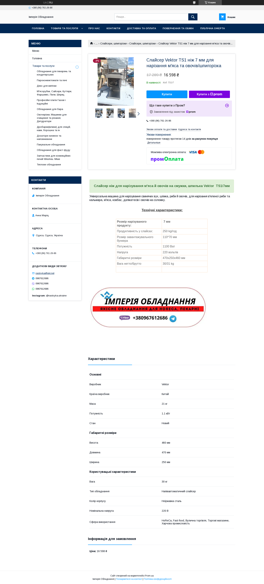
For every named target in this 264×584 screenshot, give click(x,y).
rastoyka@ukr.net (45, 273)
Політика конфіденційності (158, 579)
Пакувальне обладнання (51, 144)
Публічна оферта (212, 28)
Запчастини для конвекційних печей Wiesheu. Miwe (54, 157)
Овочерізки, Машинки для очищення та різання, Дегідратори (52, 118)
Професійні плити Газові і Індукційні (51, 102)
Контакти (113, 28)
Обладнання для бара (50, 109)
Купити (167, 94)
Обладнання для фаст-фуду (53, 150)
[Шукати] (192, 16)
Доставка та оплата (141, 28)
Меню (35, 50)
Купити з (209, 94)
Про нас (94, 28)
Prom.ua (149, 575)
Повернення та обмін (178, 28)
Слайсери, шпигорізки (113, 43)
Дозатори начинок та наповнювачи (49, 137)
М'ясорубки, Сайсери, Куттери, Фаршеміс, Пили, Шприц (54, 93)
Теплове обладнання (49, 164)
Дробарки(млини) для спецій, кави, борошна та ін (54, 129)
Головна (38, 28)
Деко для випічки (46, 85)
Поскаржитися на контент (129, 579)
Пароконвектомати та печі (52, 80)
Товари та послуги (64, 28)
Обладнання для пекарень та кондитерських (54, 73)
